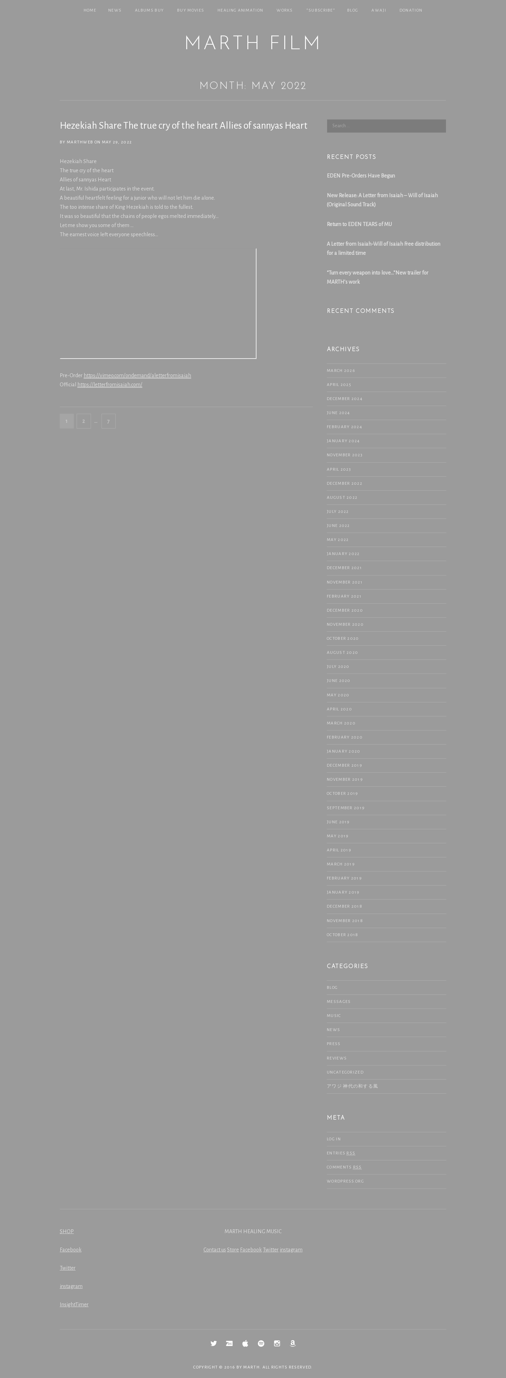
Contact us (214, 1250)
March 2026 (341, 370)
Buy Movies (190, 10)
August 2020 (342, 652)
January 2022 (343, 554)
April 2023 (339, 469)
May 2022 (338, 539)
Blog (352, 10)
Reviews (337, 1058)
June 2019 (338, 822)
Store (233, 1250)
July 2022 (338, 511)
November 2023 (345, 455)
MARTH (251, 1367)
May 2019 (338, 836)
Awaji (378, 10)
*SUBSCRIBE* (320, 10)
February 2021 (344, 596)
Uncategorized (345, 1072)
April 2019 (339, 850)
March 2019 (341, 864)
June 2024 (338, 413)
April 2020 (339, 709)
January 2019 (343, 892)
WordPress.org (345, 1181)
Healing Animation (240, 10)
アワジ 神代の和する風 (352, 1086)
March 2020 (341, 723)
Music (334, 1015)
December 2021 (344, 568)
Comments (344, 1167)
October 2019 (342, 793)
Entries (341, 1153)
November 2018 (345, 921)
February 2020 (345, 737)
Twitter (68, 1268)
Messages (339, 1001)
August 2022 (342, 497)
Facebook (71, 1250)
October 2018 (342, 935)
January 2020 (344, 751)
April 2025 (339, 384)
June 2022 (338, 525)
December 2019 (344, 765)
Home (90, 10)
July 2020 (338, 666)
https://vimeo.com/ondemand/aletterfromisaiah (137, 375)
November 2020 (345, 624)
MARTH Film (253, 44)
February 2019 (344, 878)
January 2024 (343, 441)
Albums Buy (149, 10)
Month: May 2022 (253, 86)
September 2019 (346, 808)
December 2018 (344, 906)
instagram (71, 1286)
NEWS (115, 10)
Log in (334, 1139)
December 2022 (344, 483)
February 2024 (344, 427)
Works (285, 10)
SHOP (67, 1231)
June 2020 (339, 680)
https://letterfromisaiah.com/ (109, 384)
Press (334, 1044)
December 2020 (345, 610)
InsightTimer (74, 1304)
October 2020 (343, 638)
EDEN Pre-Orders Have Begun (361, 176)
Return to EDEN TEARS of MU (359, 224)
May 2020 (338, 695)
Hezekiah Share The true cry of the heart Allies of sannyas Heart (183, 126)
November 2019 (345, 779)
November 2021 (345, 582)
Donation (411, 10)
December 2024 (345, 399)
